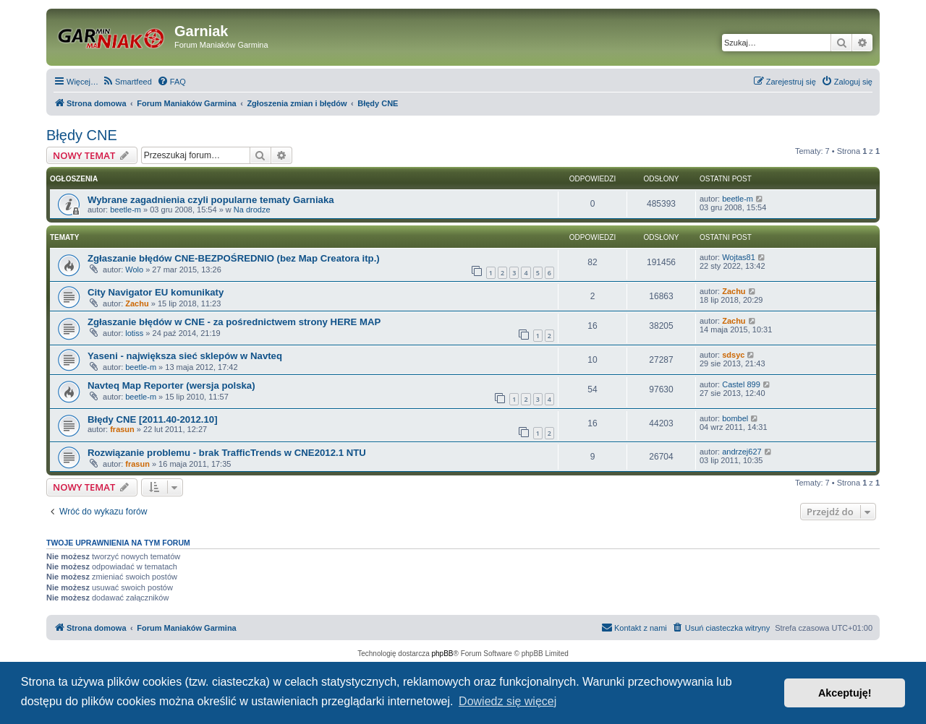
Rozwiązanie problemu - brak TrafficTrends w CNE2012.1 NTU (227, 452)
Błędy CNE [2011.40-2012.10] (153, 419)
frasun (122, 429)
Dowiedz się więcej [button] (507, 701)
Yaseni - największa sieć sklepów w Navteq (185, 355)
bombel (735, 418)
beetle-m (125, 209)
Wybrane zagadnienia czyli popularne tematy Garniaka (211, 199)
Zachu (136, 303)
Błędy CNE (81, 135)
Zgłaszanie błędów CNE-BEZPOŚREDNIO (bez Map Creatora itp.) (234, 258)
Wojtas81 (738, 257)
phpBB (443, 654)
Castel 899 (741, 384)
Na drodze (252, 209)
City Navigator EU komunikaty (156, 292)
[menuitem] (127, 81)
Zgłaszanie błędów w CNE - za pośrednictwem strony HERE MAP (234, 321)
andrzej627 (741, 451)
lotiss (134, 333)
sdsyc (733, 354)
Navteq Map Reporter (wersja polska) (171, 385)
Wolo (134, 269)
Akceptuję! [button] (845, 693)
